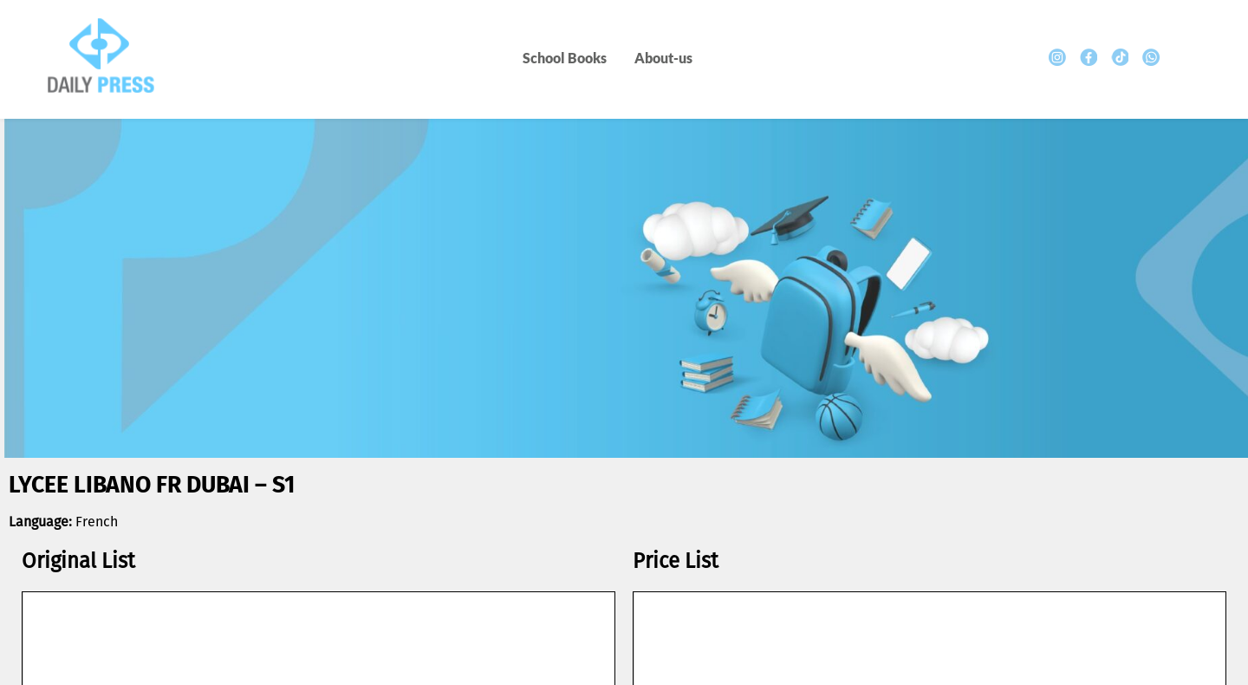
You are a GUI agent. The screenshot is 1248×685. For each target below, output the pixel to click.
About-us (663, 57)
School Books (565, 57)
